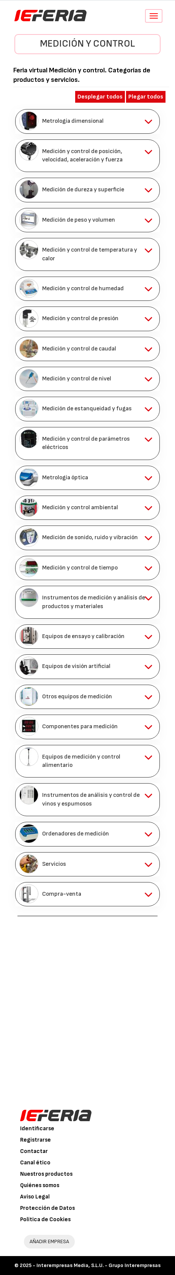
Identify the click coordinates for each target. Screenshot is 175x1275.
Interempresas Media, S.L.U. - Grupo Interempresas (98, 1265)
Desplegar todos (100, 96)
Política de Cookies (45, 1219)
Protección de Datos (47, 1208)
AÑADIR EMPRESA (49, 1241)
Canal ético (35, 1162)
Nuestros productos (46, 1174)
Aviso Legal (35, 1196)
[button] (87, 121)
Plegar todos (145, 96)
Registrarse (35, 1140)
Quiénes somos (39, 1185)
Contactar (34, 1151)
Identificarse (37, 1128)
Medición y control (87, 44)
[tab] (87, 121)
